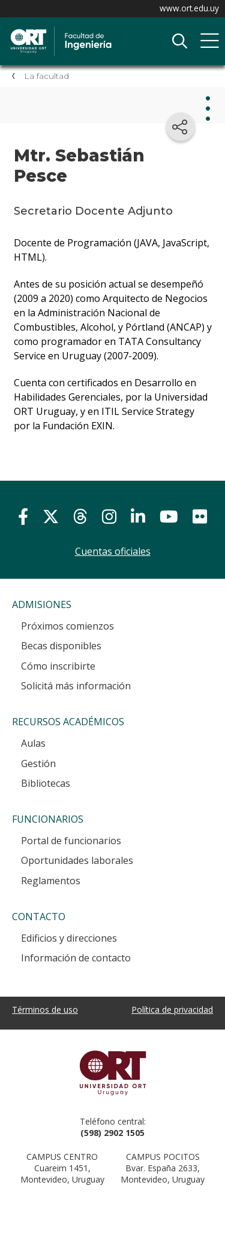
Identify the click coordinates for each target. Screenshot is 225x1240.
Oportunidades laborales (77, 860)
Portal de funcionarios (71, 840)
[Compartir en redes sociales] (180, 126)
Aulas (33, 743)
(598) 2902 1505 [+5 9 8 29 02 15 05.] (112, 1132)
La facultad (46, 76)
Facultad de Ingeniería (99, 30)
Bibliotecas (45, 783)
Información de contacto (76, 957)
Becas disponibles (61, 645)
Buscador (179, 41)
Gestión (38, 763)
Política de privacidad (172, 1009)
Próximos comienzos (67, 626)
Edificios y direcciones (69, 938)
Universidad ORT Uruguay (112, 1073)
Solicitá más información (76, 685)
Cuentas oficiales (113, 551)
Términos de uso (45, 1009)
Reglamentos (50, 880)
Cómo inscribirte (58, 666)
